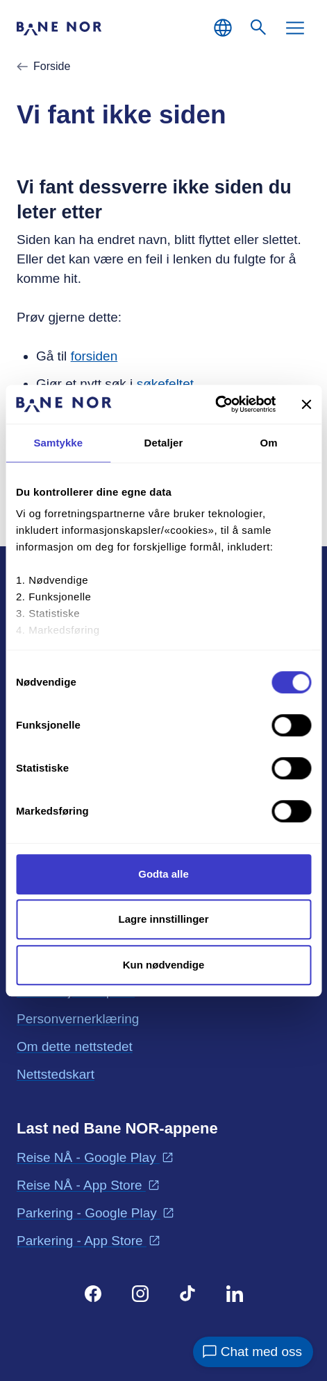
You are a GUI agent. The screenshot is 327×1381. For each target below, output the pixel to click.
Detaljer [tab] (163, 443)
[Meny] (295, 27)
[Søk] (259, 27)
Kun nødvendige (164, 965)
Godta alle (163, 874)
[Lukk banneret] (306, 404)
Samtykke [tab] (58, 443)
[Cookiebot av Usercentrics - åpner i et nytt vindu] (215, 404)
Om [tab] (269, 443)
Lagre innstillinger (163, 919)
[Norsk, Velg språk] (223, 27)
